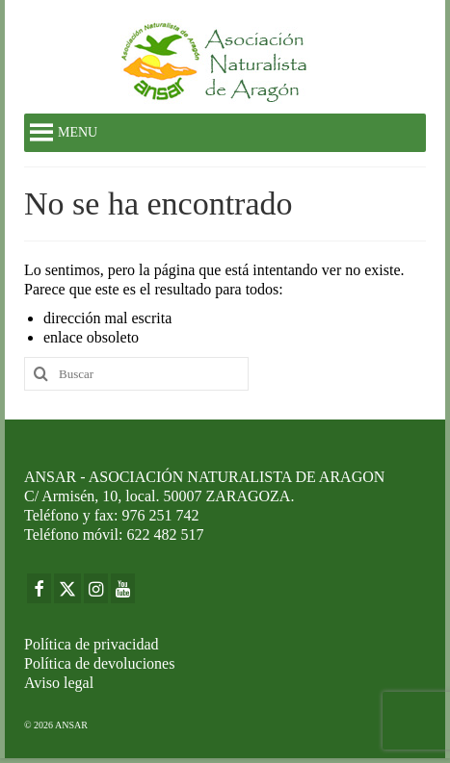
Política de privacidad (91, 644)
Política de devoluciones (99, 663)
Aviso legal (58, 682)
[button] (77, 133)
